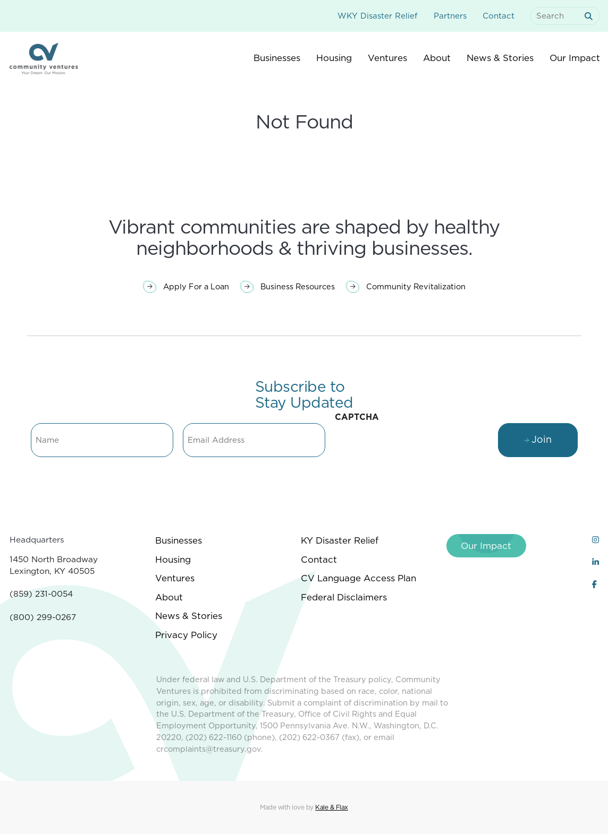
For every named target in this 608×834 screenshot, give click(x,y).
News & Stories (188, 616)
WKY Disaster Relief (377, 16)
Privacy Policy (186, 635)
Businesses (178, 540)
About (169, 597)
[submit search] (590, 16)
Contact (498, 16)
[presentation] (415, 448)
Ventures (175, 578)
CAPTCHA (357, 417)
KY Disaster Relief (339, 540)
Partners (450, 16)
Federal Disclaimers (344, 597)
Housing (173, 559)
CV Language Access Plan (358, 578)
